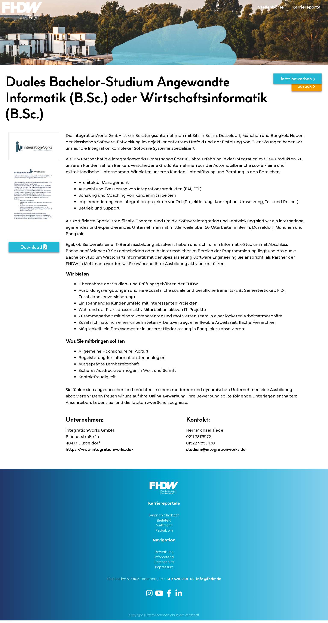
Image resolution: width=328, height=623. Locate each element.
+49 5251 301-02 (180, 581)
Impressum (164, 569)
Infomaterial (164, 558)
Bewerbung (164, 553)
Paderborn (164, 531)
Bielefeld (164, 520)
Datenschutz (164, 563)
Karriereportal (307, 7)
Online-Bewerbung (168, 396)
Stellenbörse (271, 7)
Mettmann (164, 525)
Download (33, 247)
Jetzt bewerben (297, 79)
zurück (306, 92)
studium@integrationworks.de (217, 449)
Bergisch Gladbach (164, 515)
